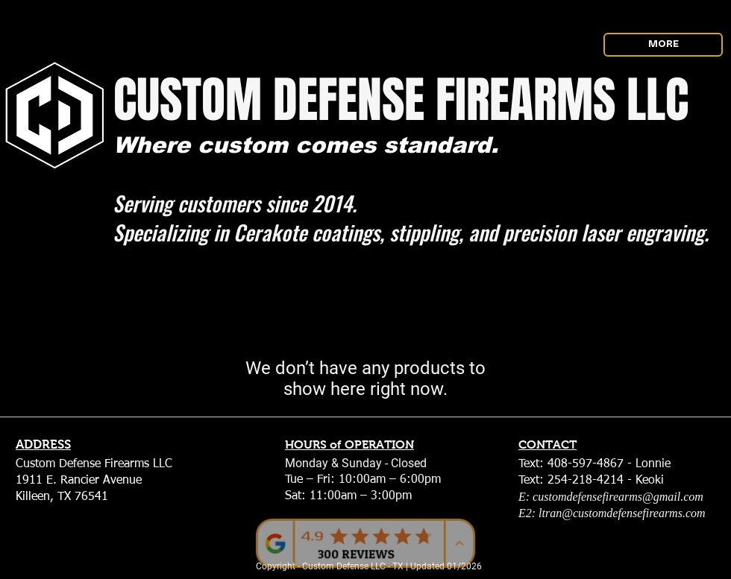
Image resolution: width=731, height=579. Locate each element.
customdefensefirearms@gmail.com (618, 496)
